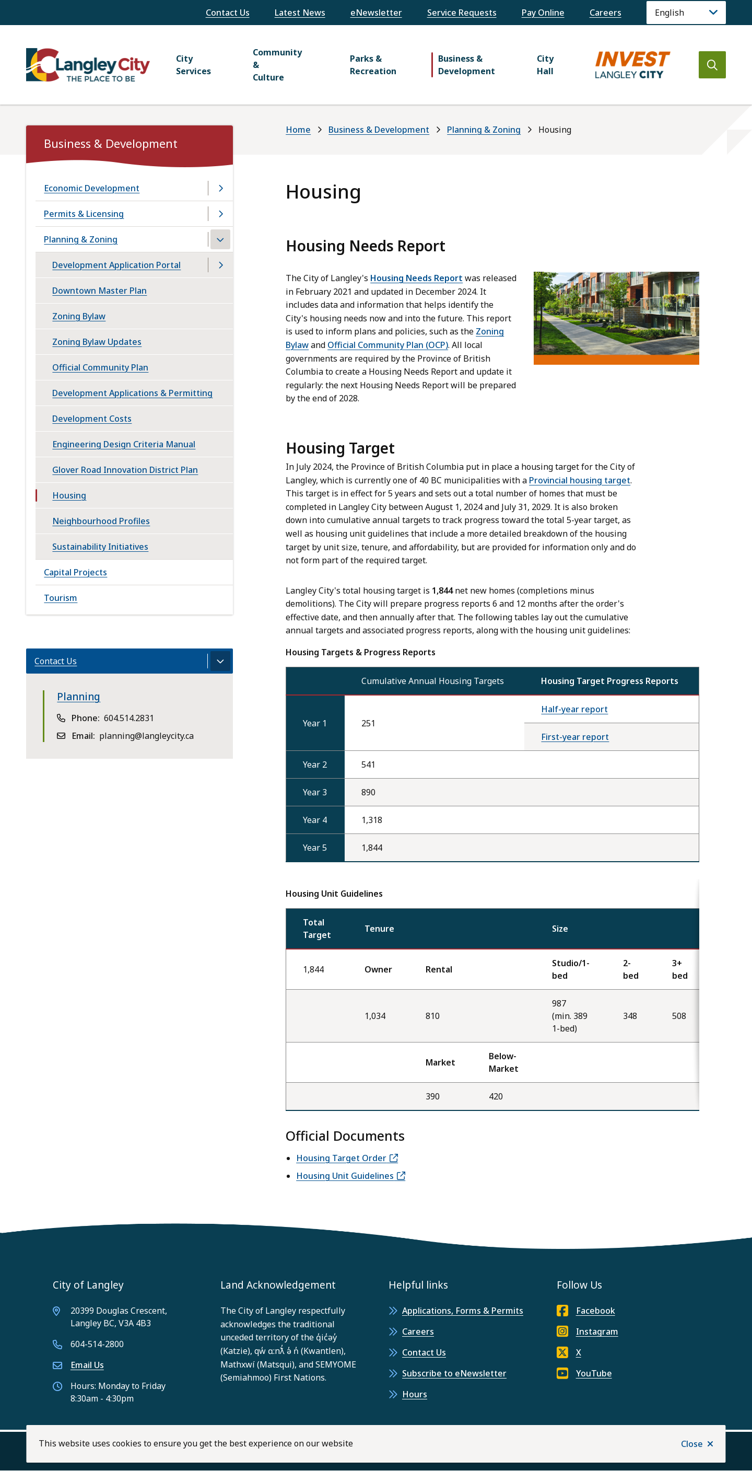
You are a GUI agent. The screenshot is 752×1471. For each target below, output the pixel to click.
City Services (193, 65)
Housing (69, 495)
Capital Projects (75, 572)
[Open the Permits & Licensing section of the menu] (220, 214)
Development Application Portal (116, 265)
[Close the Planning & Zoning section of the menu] (220, 239)
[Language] (686, 12)
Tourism (60, 598)
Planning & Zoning (484, 129)
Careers (605, 12)
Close (692, 1444)
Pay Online (543, 12)
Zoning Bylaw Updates (97, 342)
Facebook (586, 1310)
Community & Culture (277, 65)
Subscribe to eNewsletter (454, 1373)
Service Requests (462, 12)
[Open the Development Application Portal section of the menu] (220, 265)
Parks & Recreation (373, 65)
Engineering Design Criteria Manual (123, 444)
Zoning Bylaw (78, 316)
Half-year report (574, 709)
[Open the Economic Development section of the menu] (220, 188)
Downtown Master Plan (99, 290)
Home (298, 129)
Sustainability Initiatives (100, 546)
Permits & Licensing (84, 213)
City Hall (545, 65)
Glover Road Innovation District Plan (125, 470)
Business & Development (466, 65)
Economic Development (91, 188)
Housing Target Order (341, 1158)
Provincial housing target (579, 480)
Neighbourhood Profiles (101, 521)
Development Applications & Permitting (132, 393)
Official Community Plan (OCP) (387, 345)
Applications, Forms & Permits (462, 1310)
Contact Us (228, 12)
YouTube (584, 1373)
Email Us (87, 1365)
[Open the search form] (712, 64)
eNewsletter (376, 12)
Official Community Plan (100, 367)
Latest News (300, 12)
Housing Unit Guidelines (345, 1176)
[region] (492, 995)
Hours (414, 1394)
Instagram (587, 1331)
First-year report (575, 737)
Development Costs (92, 418)
